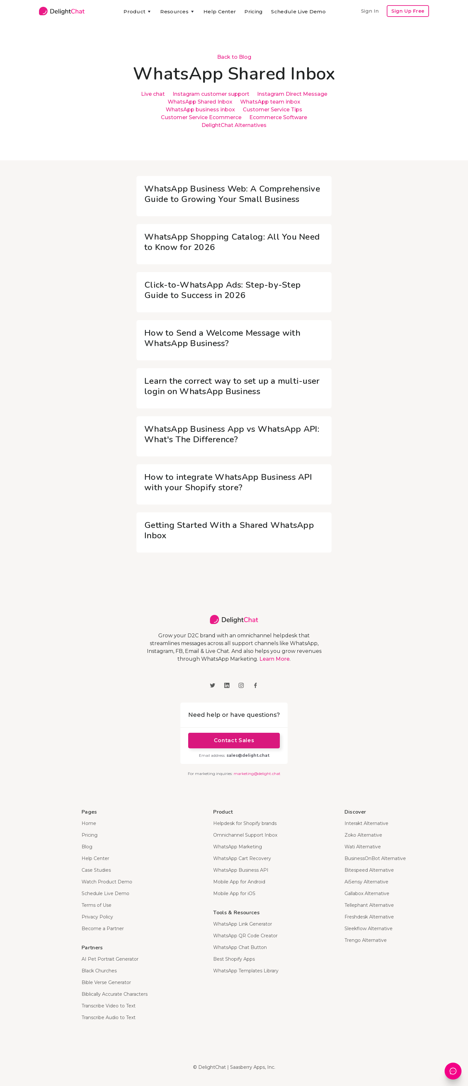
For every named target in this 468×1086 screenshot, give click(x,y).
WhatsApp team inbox (270, 102)
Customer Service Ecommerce (201, 117)
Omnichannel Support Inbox (245, 835)
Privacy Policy (97, 917)
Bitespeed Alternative (369, 870)
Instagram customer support (211, 94)
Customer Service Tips (272, 109)
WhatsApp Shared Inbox (200, 102)
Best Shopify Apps (234, 959)
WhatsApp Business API (240, 870)
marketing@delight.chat (257, 773)
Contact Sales (234, 740)
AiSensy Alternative (366, 882)
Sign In (370, 11)
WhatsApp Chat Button (240, 947)
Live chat (153, 94)
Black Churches (99, 971)
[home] (61, 11)
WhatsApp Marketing (237, 847)
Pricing (253, 11)
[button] (137, 12)
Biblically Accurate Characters (115, 994)
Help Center (219, 11)
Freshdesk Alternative (369, 917)
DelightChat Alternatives (234, 125)
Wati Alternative (362, 847)
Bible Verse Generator (106, 982)
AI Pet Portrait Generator (110, 959)
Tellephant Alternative (369, 905)
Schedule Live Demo (298, 11)
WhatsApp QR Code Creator (245, 936)
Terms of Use (96, 905)
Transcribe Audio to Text (109, 1017)
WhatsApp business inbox (200, 109)
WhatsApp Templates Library (246, 971)
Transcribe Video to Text (109, 1006)
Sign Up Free (407, 11)
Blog (87, 847)
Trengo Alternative (365, 940)
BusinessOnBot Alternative (375, 858)
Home (89, 823)
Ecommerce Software (278, 117)
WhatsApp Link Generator (242, 924)
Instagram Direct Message (292, 94)
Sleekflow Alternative (368, 928)
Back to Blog (234, 57)
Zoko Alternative (363, 835)
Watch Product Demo (107, 882)
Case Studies (96, 870)
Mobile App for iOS (234, 893)
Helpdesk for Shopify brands (245, 823)
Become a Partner (103, 928)
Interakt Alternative (366, 823)
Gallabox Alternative (366, 893)
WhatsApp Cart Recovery (242, 858)
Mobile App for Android (239, 882)
